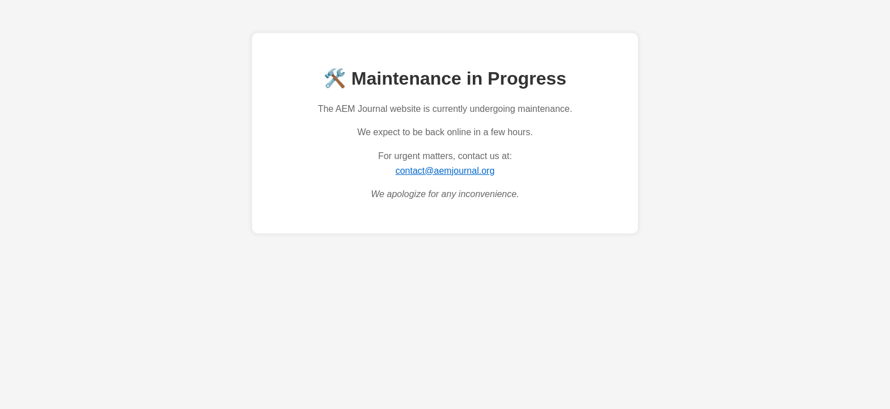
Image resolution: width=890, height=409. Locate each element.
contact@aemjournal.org (445, 171)
